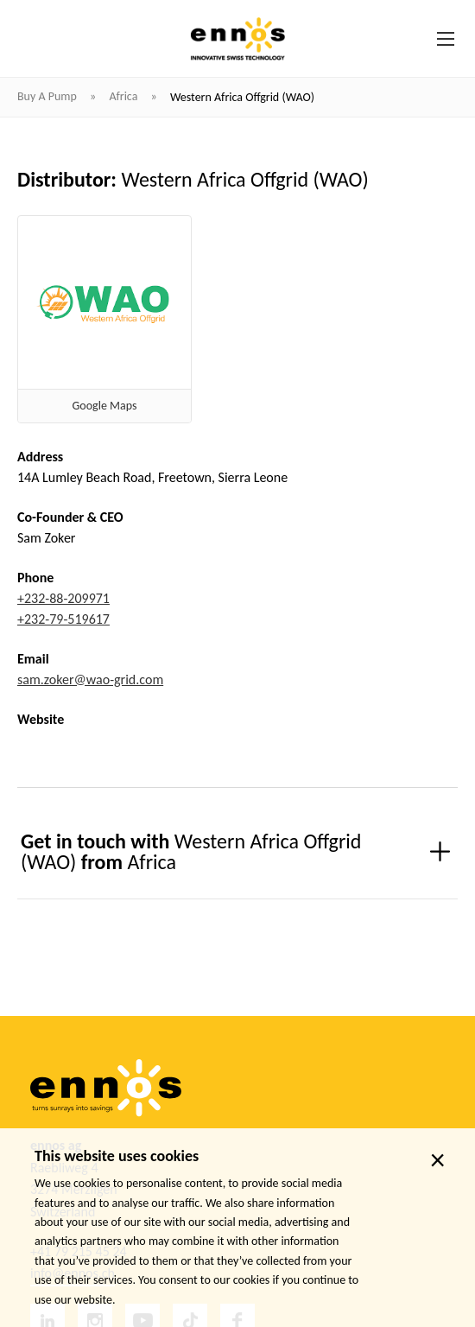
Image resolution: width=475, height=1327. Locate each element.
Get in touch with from (191, 851)
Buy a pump (48, 96)
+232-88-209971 (63, 598)
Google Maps (105, 405)
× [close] (437, 1160)
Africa (124, 96)
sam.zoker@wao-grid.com (90, 679)
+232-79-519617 (63, 619)
